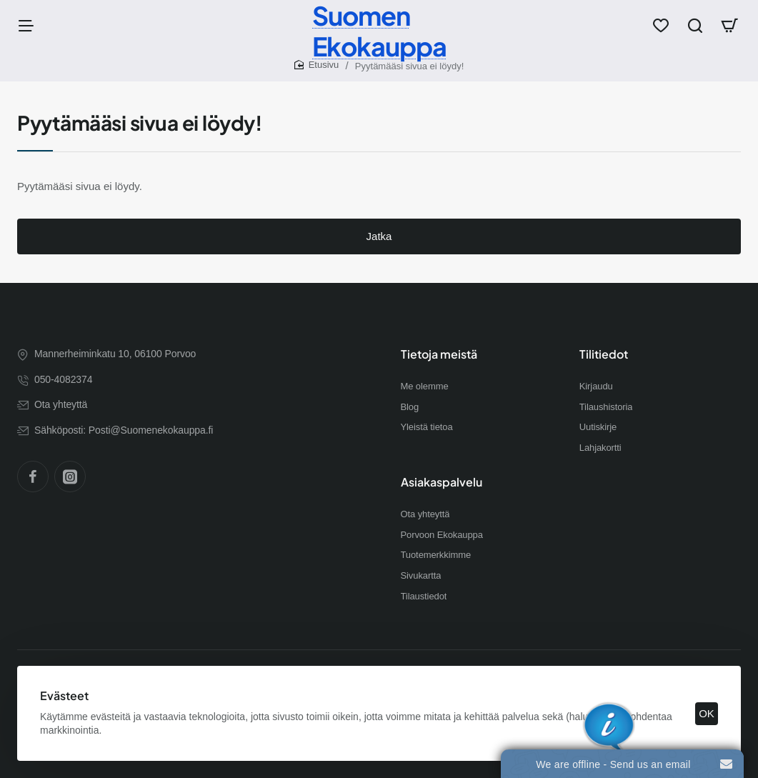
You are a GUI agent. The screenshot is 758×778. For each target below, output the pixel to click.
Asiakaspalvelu (441, 482)
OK (706, 713)
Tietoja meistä (439, 354)
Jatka (379, 236)
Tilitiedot (603, 354)
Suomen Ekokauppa (379, 30)
